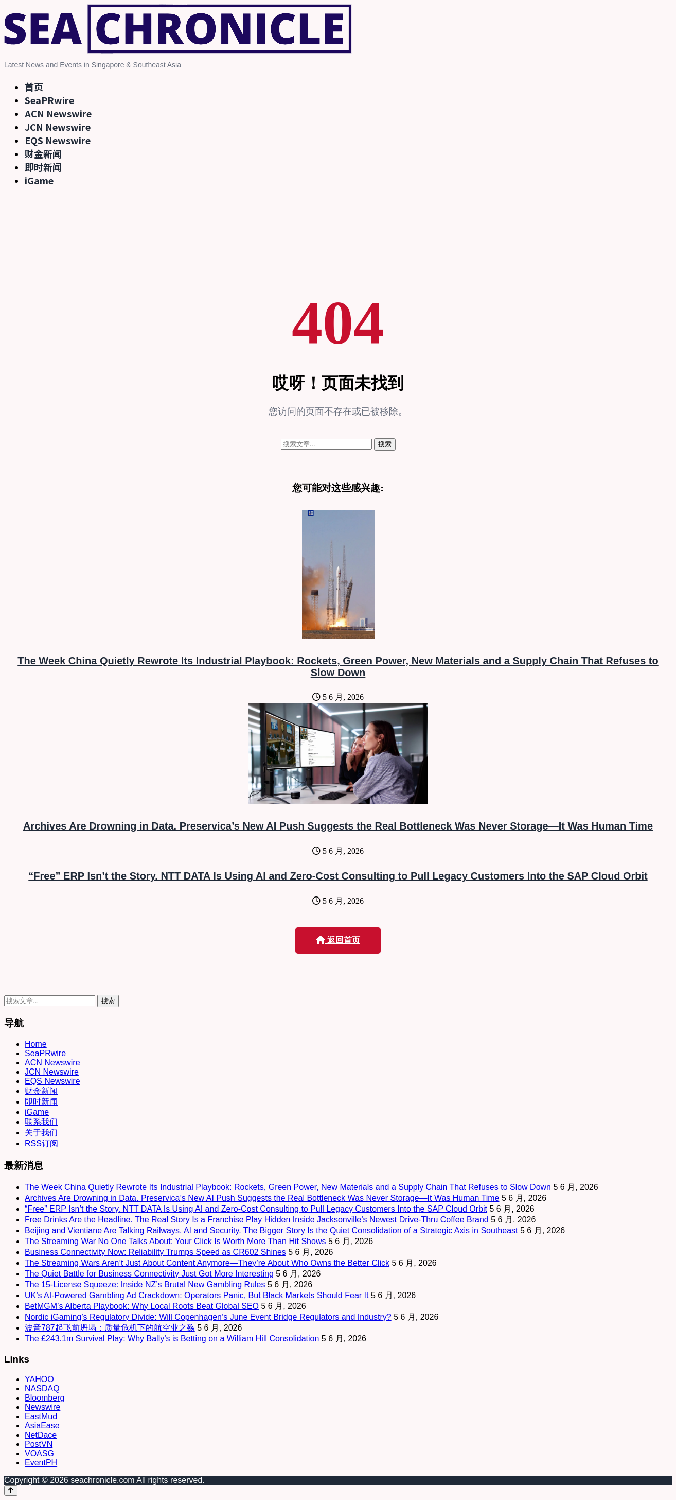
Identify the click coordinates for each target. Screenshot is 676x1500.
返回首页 (338, 940)
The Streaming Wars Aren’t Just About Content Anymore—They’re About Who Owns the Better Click (207, 1262)
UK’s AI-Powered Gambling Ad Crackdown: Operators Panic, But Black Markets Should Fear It (196, 1295)
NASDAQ (42, 1388)
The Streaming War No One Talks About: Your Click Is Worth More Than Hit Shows (175, 1241)
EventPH (41, 1462)
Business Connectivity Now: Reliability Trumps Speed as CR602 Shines (155, 1252)
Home (36, 1044)
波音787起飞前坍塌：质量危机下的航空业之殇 (110, 1327)
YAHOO (39, 1379)
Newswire (42, 1407)
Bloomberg (44, 1397)
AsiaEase (42, 1425)
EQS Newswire (58, 140)
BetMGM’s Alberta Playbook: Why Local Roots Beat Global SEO (142, 1306)
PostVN (38, 1444)
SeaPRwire (49, 100)
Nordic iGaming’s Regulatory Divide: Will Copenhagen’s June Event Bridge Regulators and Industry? (208, 1317)
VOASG (39, 1453)
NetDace (41, 1434)
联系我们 (41, 1121)
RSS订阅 (41, 1143)
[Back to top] (10, 1490)
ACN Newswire (58, 113)
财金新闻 (43, 153)
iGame (39, 180)
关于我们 (41, 1132)
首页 (34, 86)
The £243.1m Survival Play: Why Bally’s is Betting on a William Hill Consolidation (172, 1338)
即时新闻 (43, 167)
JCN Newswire (58, 126)
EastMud (41, 1416)
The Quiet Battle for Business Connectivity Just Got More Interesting (149, 1273)
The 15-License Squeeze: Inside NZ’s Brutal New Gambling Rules (145, 1284)
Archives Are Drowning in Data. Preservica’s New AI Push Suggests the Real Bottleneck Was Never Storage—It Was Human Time (338, 826)
